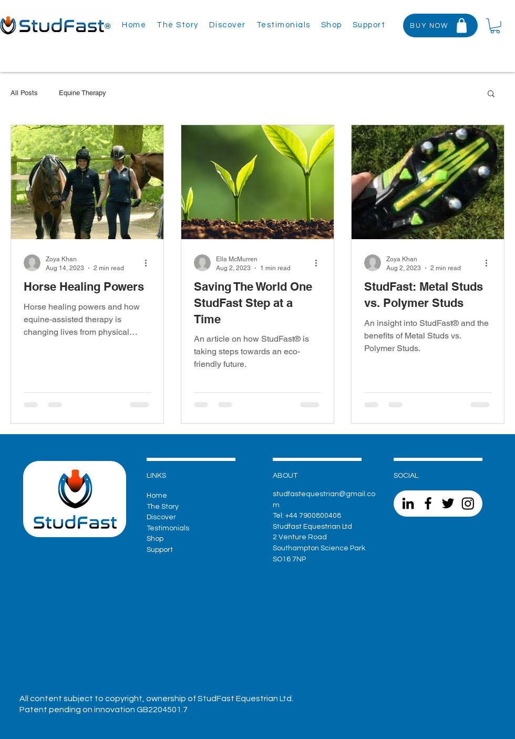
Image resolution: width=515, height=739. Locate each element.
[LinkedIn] (408, 503)
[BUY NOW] (440, 25)
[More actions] (149, 262)
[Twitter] (448, 503)
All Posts (24, 93)
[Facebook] (428, 503)
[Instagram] (468, 503)
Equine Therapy (82, 93)
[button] (369, 25)
